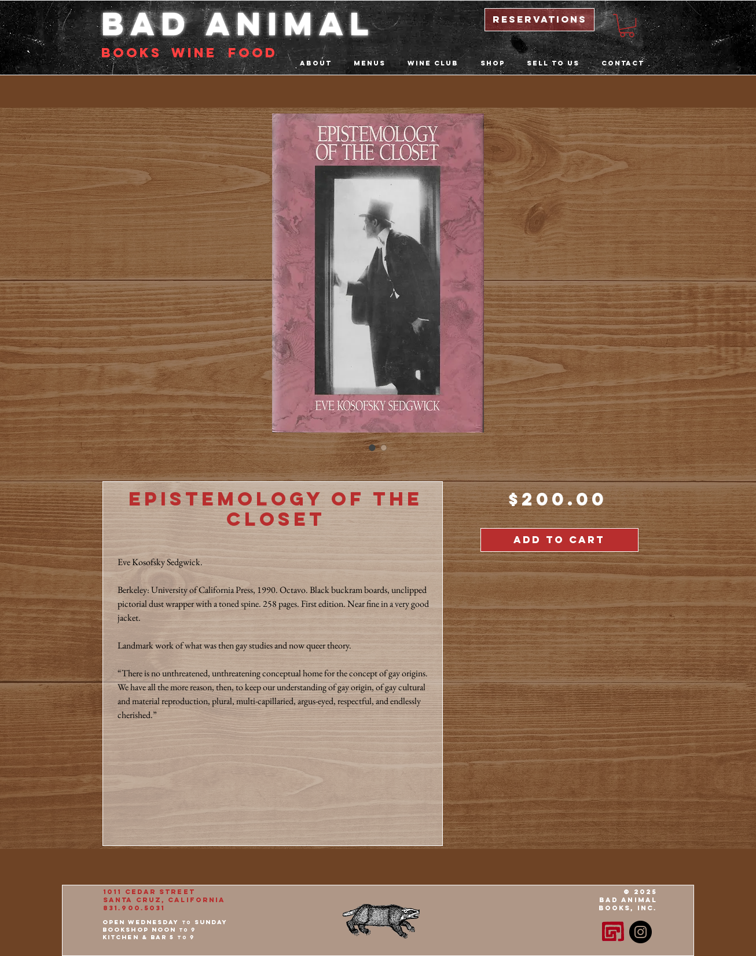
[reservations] (539, 19)
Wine (193, 53)
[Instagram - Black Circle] (640, 932)
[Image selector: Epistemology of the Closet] (372, 447)
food (252, 53)
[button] (627, 25)
